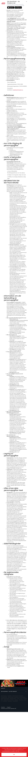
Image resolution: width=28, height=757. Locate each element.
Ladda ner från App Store (10, 7)
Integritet (8, 707)
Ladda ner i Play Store (18, 7)
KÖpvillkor (3, 707)
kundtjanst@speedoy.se (18, 89)
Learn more (23, 751)
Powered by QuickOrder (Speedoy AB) (8, 708)
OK (14, 754)
